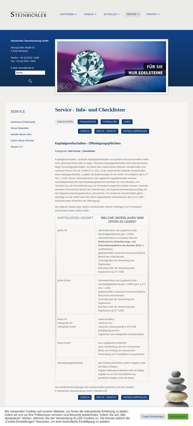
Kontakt (152, 14)
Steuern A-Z (17, 147)
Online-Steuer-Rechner (22, 140)
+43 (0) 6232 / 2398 (29, 57)
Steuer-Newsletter (20, 128)
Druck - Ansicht (106, 131)
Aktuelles (110, 14)
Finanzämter (88, 121)
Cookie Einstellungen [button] (153, 416)
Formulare (110, 121)
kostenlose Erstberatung (23, 122)
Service (131, 14)
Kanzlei (89, 14)
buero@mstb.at (26, 68)
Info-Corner (74, 151)
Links (127, 121)
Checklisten (65, 121)
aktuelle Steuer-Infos (21, 134)
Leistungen (67, 14)
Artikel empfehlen (135, 131)
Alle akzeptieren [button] (178, 416)
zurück (85, 131)
